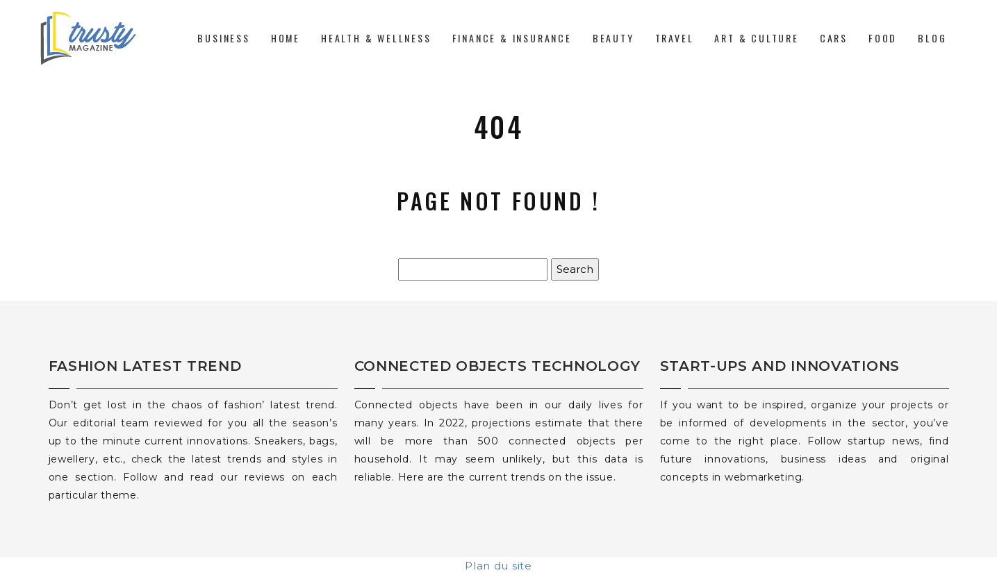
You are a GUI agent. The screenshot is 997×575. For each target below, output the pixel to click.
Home (285, 38)
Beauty (613, 38)
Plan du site (498, 565)
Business (223, 38)
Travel (674, 38)
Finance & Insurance (512, 38)
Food (882, 38)
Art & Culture (756, 38)
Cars (834, 38)
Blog (932, 38)
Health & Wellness (376, 38)
